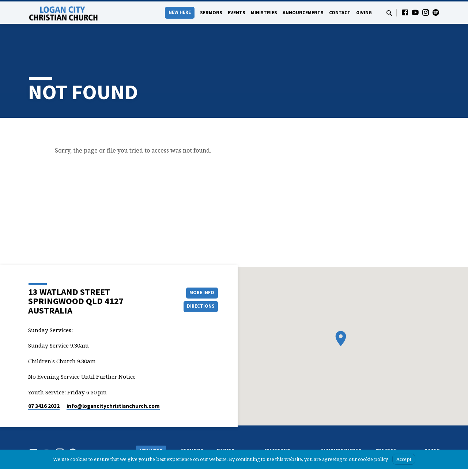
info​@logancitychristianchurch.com (113, 382)
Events (236, 13)
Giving (364, 13)
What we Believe (151, 445)
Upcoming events (234, 443)
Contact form (388, 435)
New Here (180, 12)
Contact (340, 13)
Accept (403, 459)
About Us (145, 437)
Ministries (264, 13)
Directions (199, 283)
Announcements (303, 13)
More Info (199, 268)
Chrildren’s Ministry (283, 435)
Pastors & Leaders (393, 443)
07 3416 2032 (44, 382)
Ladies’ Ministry (279, 443)
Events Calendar (233, 435)
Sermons (211, 13)
